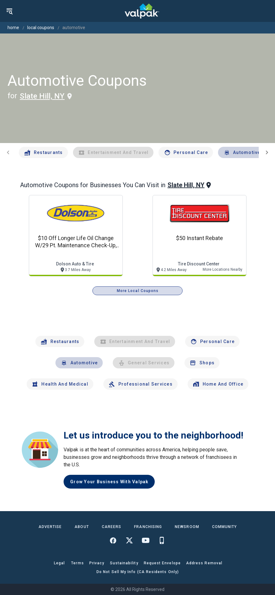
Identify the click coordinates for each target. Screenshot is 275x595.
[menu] (9, 11)
